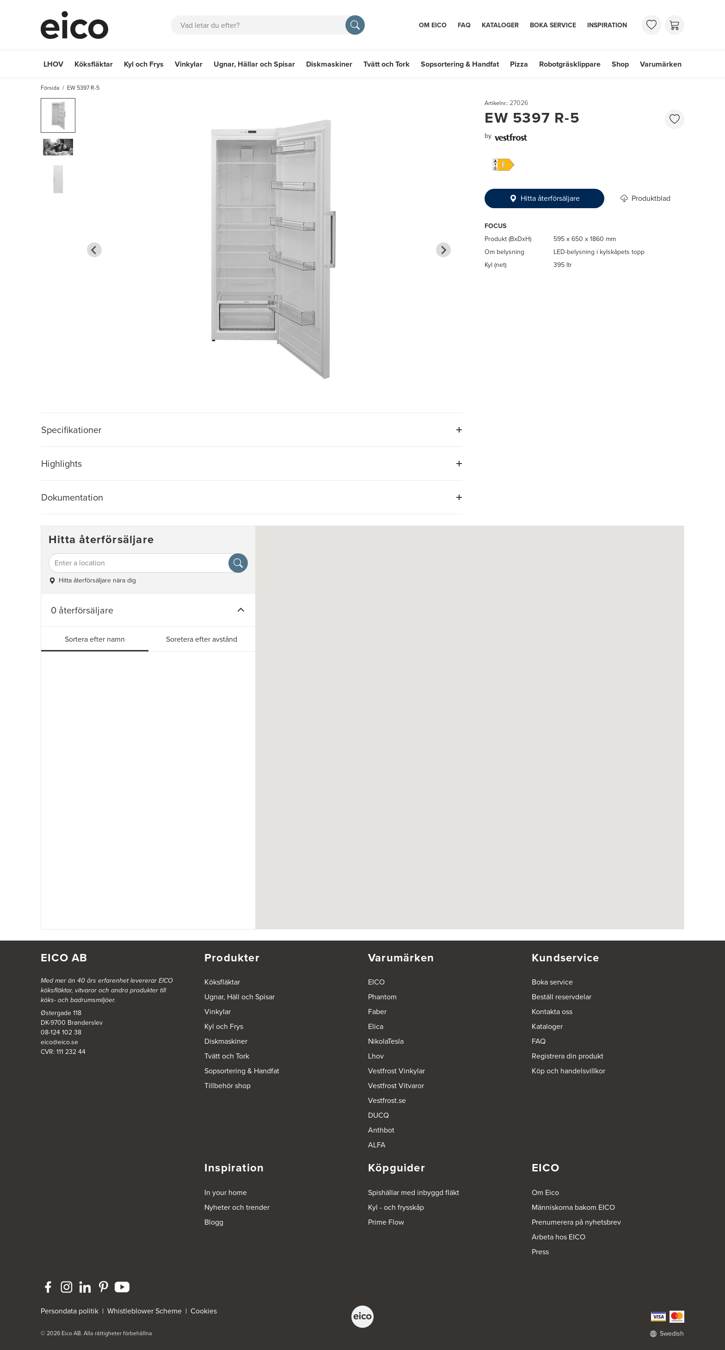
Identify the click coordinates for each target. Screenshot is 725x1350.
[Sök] (355, 25)
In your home (225, 1192)
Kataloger (500, 25)
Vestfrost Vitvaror (396, 1085)
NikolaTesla (386, 1041)
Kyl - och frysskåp (396, 1207)
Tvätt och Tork (386, 64)
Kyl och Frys (144, 64)
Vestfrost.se (387, 1100)
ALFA (377, 1144)
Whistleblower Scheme (144, 1311)
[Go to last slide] (94, 249)
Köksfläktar (93, 64)
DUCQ (378, 1115)
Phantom (382, 996)
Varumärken (661, 64)
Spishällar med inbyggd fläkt (413, 1192)
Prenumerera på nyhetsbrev (576, 1222)
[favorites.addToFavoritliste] (674, 119)
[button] (58, 115)
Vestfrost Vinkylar (396, 1070)
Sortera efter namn (95, 639)
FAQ (464, 25)
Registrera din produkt (567, 1056)
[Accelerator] (79, 25)
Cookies (203, 1311)
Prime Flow (386, 1222)
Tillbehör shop (227, 1085)
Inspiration (607, 25)
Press (540, 1251)
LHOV (53, 64)
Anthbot (381, 1130)
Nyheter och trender (237, 1207)
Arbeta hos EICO (558, 1237)
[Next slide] (443, 249)
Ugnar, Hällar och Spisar (254, 64)
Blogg (213, 1222)
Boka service (553, 25)
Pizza (519, 64)
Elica (375, 1026)
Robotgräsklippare (570, 64)
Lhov (376, 1056)
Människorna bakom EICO (573, 1207)
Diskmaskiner (329, 64)
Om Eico (433, 25)
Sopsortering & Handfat (460, 64)
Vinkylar (189, 64)
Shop (620, 64)
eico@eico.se (59, 1042)
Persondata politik (69, 1311)
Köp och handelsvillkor (568, 1070)
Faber (377, 1011)
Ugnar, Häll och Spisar (239, 996)
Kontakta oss (552, 1011)
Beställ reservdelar (561, 996)
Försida (50, 88)
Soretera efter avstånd (201, 639)
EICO (376, 982)
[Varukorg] (674, 25)
